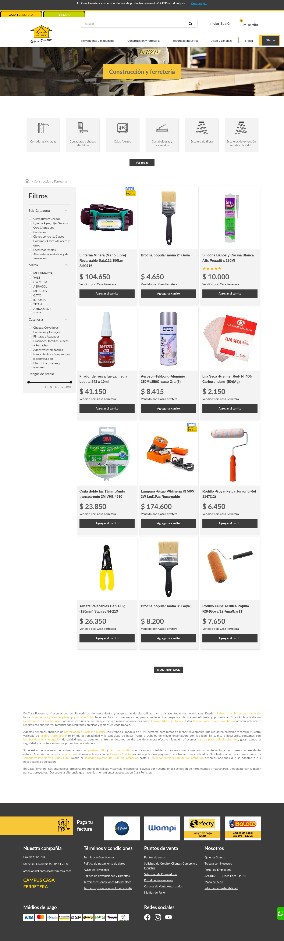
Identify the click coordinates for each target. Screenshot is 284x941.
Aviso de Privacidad (96, 869)
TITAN (37, 304)
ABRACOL (40, 286)
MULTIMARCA (43, 273)
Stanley (178, 721)
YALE (36, 277)
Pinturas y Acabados (46, 336)
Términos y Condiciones (99, 857)
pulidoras (71, 754)
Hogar (249, 40)
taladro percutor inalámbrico (41, 721)
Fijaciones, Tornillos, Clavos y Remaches (50, 343)
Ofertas (270, 40)
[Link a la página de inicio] (27, 181)
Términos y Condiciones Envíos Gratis (108, 888)
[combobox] (139, 24)
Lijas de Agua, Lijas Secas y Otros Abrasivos (50, 225)
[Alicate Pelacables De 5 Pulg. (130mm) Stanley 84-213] (107, 593)
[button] (50, 210)
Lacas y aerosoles (44, 250)
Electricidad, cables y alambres (46, 365)
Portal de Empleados (218, 869)
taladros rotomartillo (53, 735)
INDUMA (39, 300)
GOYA (37, 313)
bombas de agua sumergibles (50, 717)
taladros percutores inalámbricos (214, 721)
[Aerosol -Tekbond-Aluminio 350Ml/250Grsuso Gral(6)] (168, 363)
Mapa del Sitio (214, 882)
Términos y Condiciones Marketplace (107, 882)
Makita (166, 721)
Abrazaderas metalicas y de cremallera (50, 256)
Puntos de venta (154, 857)
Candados (39, 232)
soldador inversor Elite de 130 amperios (177, 758)
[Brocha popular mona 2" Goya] (168, 245)
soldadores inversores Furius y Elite (46, 758)
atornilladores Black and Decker (84, 731)
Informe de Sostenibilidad (221, 888)
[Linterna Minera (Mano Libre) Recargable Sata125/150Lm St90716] (107, 245)
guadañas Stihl (83, 717)
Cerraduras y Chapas (46, 218)
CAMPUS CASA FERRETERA (38, 883)
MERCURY (40, 291)
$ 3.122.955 (62, 387)
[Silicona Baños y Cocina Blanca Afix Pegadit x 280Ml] (230, 245)
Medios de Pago (154, 892)
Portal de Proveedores (158, 880)
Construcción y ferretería (143, 40)
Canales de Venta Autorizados (163, 886)
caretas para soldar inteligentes (218, 739)
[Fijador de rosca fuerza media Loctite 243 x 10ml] (107, 363)
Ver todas (142, 162)
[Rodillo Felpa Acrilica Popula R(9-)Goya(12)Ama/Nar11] (230, 593)
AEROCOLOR (42, 308)
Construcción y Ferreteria (50, 181)
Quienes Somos (215, 857)
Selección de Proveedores (160, 874)
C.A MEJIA (40, 282)
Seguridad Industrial (185, 40)
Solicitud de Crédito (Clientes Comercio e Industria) (170, 866)
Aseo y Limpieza (221, 40)
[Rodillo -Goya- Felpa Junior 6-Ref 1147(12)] (230, 478)
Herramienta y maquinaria (97, 40)
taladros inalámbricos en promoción (238, 713)
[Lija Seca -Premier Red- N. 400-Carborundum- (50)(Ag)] (230, 363)
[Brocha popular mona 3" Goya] (168, 593)
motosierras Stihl (120, 750)
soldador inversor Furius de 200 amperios (111, 758)
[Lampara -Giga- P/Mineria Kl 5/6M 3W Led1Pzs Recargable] (168, 478)
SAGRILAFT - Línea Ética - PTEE (225, 875)
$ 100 (48, 387)
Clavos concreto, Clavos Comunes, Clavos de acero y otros (51, 241)
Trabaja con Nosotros (218, 863)
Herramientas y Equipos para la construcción (52, 356)
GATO (37, 295)
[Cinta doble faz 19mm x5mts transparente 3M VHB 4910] (107, 478)
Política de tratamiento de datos (104, 863)
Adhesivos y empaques (48, 349)
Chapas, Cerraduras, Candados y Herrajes (46, 330)
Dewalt (155, 721)
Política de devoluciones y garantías (107, 875)
